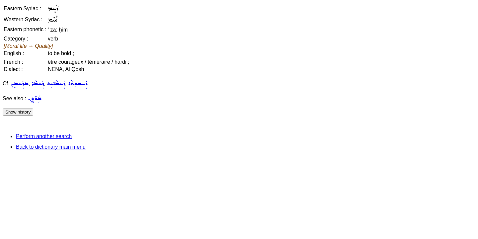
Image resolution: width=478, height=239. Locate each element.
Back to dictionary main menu (51, 147)
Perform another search (44, 136)
